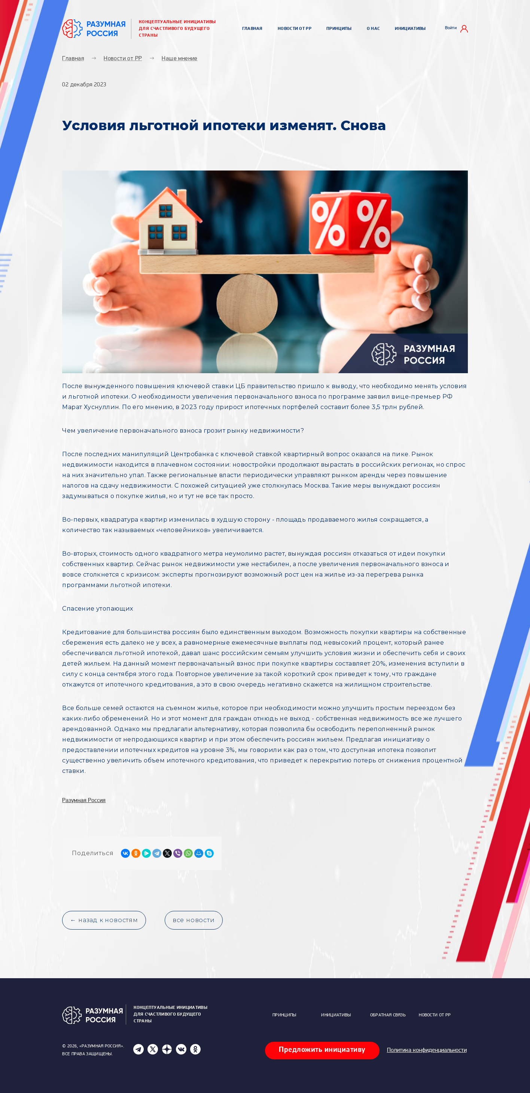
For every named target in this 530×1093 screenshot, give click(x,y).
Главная (252, 29)
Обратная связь (388, 1015)
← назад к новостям (104, 920)
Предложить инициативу (322, 1050)
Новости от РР (294, 29)
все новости (194, 920)
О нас (373, 29)
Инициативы (410, 29)
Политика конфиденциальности (427, 1050)
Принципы (338, 29)
